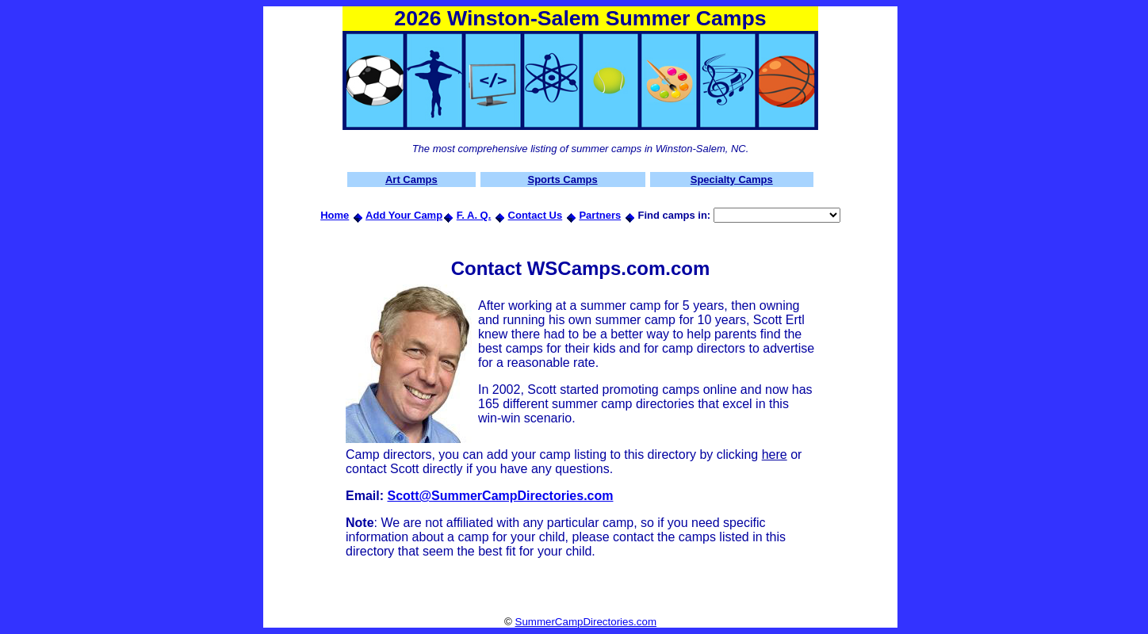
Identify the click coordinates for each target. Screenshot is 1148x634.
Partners (600, 215)
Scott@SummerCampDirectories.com (500, 495)
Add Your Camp (403, 215)
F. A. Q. (474, 215)
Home (334, 215)
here (774, 454)
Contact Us (535, 215)
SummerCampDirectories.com (586, 622)
